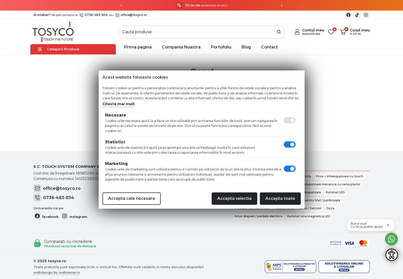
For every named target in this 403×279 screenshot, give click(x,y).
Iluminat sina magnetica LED (308, 216)
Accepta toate (280, 198)
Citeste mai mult (118, 104)
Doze (330, 208)
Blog (246, 47)
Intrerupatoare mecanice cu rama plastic (330, 184)
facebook (45, 216)
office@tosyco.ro (131, 15)
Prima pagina (138, 47)
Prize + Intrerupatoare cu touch (339, 176)
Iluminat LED (335, 192)
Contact (269, 47)
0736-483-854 (94, 15)
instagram (74, 216)
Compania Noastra (181, 47)
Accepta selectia (234, 198)
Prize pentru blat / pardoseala (318, 200)
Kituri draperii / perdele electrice (258, 216)
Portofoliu (221, 47)
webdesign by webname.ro (56, 272)
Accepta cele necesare (131, 198)
